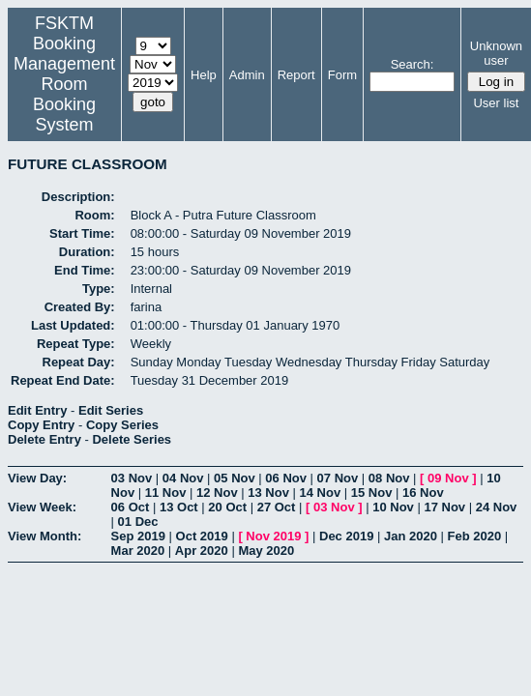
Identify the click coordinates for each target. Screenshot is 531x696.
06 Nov (286, 478)
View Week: (42, 507)
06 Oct (130, 507)
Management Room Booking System (64, 94)
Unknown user (496, 53)
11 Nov (166, 492)
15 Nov (372, 492)
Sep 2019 (138, 536)
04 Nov (183, 478)
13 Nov (268, 492)
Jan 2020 (410, 536)
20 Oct (227, 507)
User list (495, 103)
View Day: (37, 478)
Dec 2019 (346, 536)
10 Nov (393, 507)
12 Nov (217, 492)
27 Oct (276, 507)
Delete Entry (44, 439)
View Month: (44, 536)
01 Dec (138, 521)
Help (204, 75)
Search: (412, 64)
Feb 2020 (475, 536)
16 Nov (423, 492)
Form (342, 75)
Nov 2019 (273, 536)
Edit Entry (37, 410)
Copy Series (122, 425)
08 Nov (389, 478)
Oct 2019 (202, 536)
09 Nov (448, 478)
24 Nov (496, 507)
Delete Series (131, 439)
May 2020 (266, 550)
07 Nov (338, 478)
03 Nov (132, 478)
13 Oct (179, 507)
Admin (247, 75)
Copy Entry (41, 425)
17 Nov (444, 507)
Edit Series (110, 410)
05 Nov (234, 478)
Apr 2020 (201, 550)
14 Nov (320, 492)
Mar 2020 (138, 550)
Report (296, 75)
